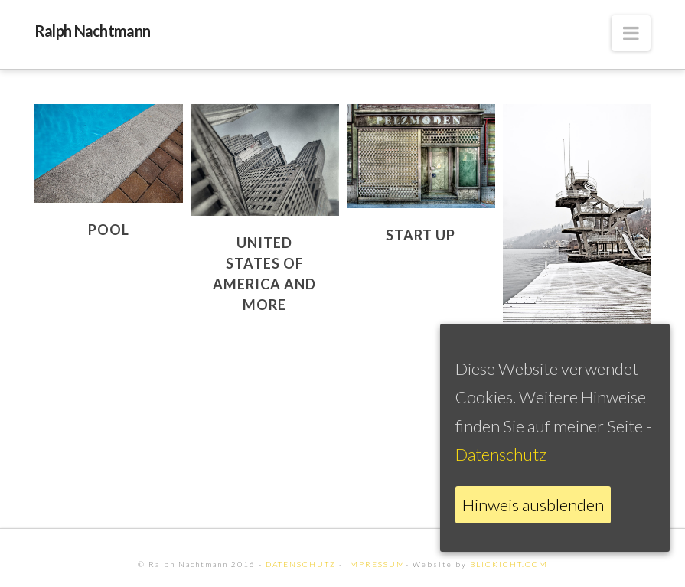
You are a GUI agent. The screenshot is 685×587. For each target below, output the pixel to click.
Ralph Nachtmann (92, 30)
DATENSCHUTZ (301, 564)
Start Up (420, 235)
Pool (108, 229)
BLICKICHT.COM (509, 564)
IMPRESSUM (376, 564)
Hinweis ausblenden (533, 504)
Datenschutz (500, 454)
